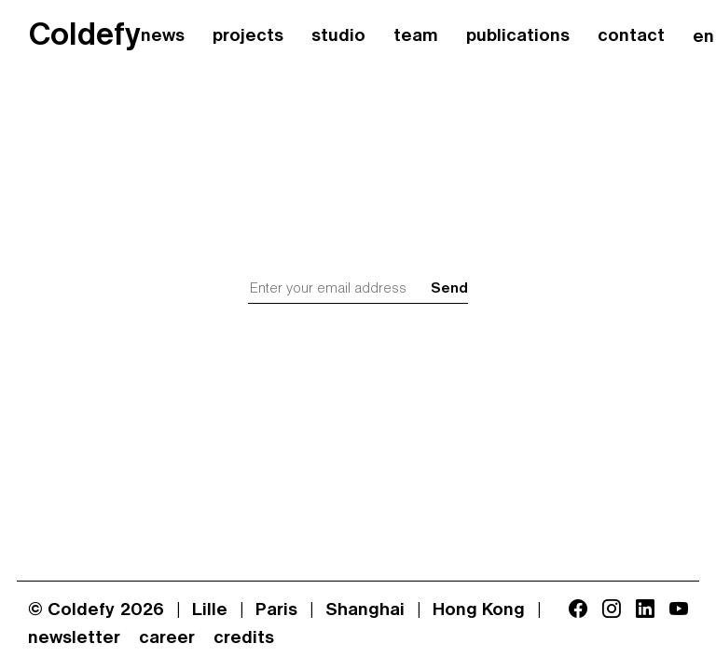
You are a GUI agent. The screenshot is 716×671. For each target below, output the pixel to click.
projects (248, 36)
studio (338, 36)
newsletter (74, 638)
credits (243, 638)
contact (631, 36)
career (167, 638)
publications (518, 36)
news (163, 36)
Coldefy (84, 36)
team (415, 36)
